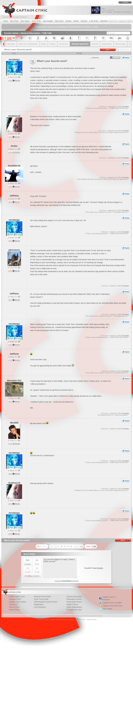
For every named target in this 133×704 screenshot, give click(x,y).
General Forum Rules (42, 597)
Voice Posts (36, 21)
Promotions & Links (74, 610)
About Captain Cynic (17, 597)
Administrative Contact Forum (45, 602)
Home (5, 21)
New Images (48, 21)
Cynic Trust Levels (41, 599)
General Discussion (30, 33)
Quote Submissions (74, 607)
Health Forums (72, 604)
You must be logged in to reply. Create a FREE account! (60, 568)
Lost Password (40, 607)
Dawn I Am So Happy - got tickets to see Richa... (116, 10)
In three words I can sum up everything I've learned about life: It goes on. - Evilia (66, 27)
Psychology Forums (74, 602)
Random (84, 21)
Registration (38, 604)
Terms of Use (14, 607)
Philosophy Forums (74, 599)
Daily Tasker (107, 609)
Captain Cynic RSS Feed (112, 606)
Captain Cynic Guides (17, 602)
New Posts (14, 21)
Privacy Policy (14, 610)
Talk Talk (47, 33)
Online (76, 21)
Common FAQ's (15, 599)
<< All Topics (10, 44)
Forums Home (11, 33)
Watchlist (103, 21)
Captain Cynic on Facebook (109, 598)
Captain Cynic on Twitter (112, 603)
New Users (59, 21)
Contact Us (13, 604)
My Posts (93, 21)
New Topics (25, 21)
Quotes (69, 21)
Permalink (125, 106)
